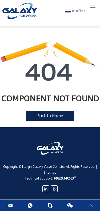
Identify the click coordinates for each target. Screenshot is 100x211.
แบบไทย (75, 11)
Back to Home (50, 115)
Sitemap (50, 172)
